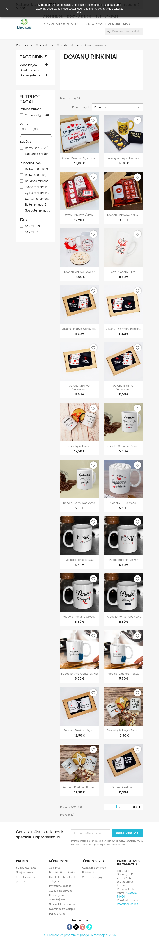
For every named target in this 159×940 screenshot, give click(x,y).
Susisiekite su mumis (62, 904)
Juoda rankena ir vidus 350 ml (38, 187)
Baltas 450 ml (36, 175)
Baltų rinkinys (36, 205)
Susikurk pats (29, 70)
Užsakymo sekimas (94, 867)
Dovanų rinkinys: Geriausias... (79, 387)
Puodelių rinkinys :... (79, 446)
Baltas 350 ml (36, 169)
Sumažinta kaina (26, 867)
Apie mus (55, 867)
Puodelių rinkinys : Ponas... (124, 730)
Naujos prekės (25, 872)
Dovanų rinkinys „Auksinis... (123, 158)
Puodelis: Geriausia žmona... (123, 446)
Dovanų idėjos (30, 75)
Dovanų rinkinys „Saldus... (123, 215)
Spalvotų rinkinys (38, 210)
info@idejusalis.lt (127, 904)
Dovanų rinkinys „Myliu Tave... (79, 158)
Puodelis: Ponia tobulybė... (79, 616)
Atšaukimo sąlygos (61, 890)
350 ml (32, 226)
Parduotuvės (57, 913)
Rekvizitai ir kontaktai (61, 24)
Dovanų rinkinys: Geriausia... (79, 328)
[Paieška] (124, 31)
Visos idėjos (28, 65)
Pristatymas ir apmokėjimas (107, 24)
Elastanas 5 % (36, 154)
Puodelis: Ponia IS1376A (123, 559)
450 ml (31, 232)
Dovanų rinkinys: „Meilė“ (79, 272)
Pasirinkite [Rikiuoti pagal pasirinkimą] (117, 107)
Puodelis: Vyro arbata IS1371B (79, 673)
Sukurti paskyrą (92, 877)
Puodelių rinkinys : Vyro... (79, 730)
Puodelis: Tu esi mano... (123, 503)
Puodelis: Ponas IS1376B (79, 559)
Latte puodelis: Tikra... (123, 272)
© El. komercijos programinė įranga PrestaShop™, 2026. (80, 935)
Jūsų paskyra (93, 861)
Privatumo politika (60, 886)
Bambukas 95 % (38, 148)
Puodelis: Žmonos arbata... (123, 673)
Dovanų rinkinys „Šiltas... (79, 215)
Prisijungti (88, 872)
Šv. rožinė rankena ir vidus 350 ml (38, 199)
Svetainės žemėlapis (62, 909)
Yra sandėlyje (37, 115)
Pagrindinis (33, 57)
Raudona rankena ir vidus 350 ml (38, 181)
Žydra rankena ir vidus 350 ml (38, 193)
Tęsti (136, 807)
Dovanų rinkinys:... (123, 787)
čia (79, 12)
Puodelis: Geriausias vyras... (79, 503)
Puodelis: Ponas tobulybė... (123, 616)
